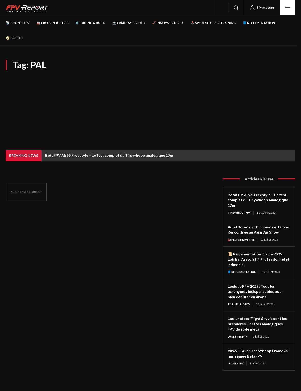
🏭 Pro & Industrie (242, 245)
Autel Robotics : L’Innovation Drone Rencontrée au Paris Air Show (256, 232)
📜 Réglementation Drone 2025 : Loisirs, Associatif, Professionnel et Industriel (259, 264)
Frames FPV (236, 369)
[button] (235, 7)
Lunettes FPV (238, 342)
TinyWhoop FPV (240, 212)
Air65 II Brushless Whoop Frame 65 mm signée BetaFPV (258, 359)
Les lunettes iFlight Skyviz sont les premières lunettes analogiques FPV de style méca (257, 329)
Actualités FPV (240, 310)
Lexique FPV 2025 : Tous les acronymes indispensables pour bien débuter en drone (258, 297)
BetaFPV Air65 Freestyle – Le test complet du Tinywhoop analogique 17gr (109, 155)
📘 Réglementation (243, 277)
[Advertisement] (150, 105)
